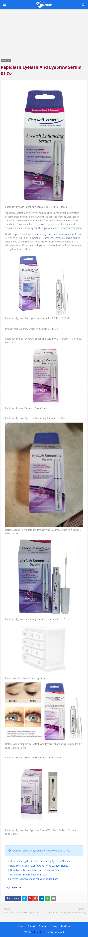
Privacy (54, 926)
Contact (31, 926)
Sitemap (43, 926)
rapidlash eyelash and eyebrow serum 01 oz (57, 234)
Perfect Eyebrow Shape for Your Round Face (34, 878)
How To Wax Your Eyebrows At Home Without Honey (39, 865)
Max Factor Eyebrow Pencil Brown (28, 874)
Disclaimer (66, 926)
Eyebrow (16, 887)
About (21, 926)
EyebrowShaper (38, 932)
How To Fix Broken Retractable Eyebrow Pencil (35, 870)
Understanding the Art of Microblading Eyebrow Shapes (40, 861)
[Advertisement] (44, 33)
